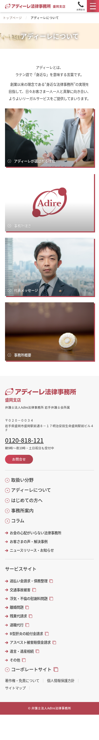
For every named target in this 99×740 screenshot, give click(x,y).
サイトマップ (15, 688)
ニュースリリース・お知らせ (32, 550)
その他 (15, 659)
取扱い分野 (22, 480)
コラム (17, 520)
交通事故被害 (20, 589)
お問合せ (19, 459)
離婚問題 (16, 607)
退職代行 (16, 624)
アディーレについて (31, 490)
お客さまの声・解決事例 (29, 541)
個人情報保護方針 (60, 680)
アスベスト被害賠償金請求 (30, 642)
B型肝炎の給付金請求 (26, 633)
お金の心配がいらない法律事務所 (35, 532)
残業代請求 (18, 615)
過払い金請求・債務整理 (29, 580)
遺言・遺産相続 (22, 651)
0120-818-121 (24, 440)
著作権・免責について (22, 680)
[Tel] (81, 6)
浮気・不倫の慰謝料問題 (29, 598)
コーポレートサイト (31, 669)
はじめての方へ (27, 500)
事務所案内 (22, 510)
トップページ (12, 18)
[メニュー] (93, 6)
